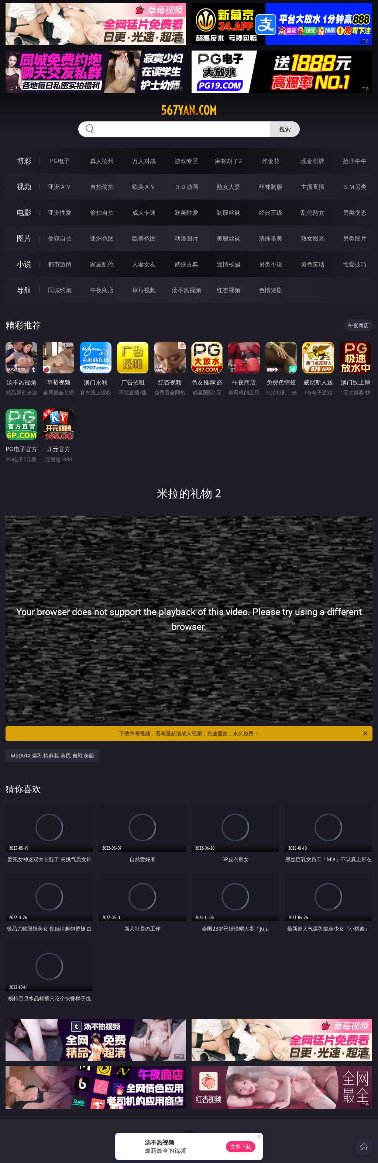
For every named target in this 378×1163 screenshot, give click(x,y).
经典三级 (270, 212)
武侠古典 (186, 264)
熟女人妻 (228, 187)
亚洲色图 (102, 238)
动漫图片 (186, 238)
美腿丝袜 (228, 238)
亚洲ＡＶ (60, 187)
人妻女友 (144, 264)
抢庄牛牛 (355, 161)
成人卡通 (144, 212)
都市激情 (60, 264)
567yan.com (189, 110)
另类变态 (355, 212)
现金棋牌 (312, 161)
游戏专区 (186, 161)
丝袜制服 (270, 187)
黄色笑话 (312, 264)
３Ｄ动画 (186, 187)
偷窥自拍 (60, 238)
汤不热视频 (186, 290)
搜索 (285, 129)
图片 (24, 238)
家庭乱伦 (102, 264)
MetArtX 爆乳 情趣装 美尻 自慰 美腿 (52, 755)
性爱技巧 (355, 264)
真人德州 (102, 161)
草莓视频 (144, 290)
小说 (24, 264)
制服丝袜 (228, 212)
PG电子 (59, 161)
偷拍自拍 (102, 212)
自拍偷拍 (102, 187)
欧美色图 (144, 238)
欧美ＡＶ (144, 187)
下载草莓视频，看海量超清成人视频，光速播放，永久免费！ (244, 733)
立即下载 (240, 1146)
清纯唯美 (270, 238)
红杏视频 (228, 290)
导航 (24, 290)
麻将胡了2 (228, 161)
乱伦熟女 (312, 212)
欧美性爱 (186, 212)
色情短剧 (270, 290)
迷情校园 (228, 264)
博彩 (24, 161)
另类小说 (270, 264)
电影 (24, 212)
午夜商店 (102, 290)
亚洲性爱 (60, 212)
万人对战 (144, 161)
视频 (24, 186)
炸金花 (270, 161)
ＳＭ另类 (355, 187)
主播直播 (312, 187)
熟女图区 (312, 238)
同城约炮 (60, 290)
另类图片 (355, 238)
